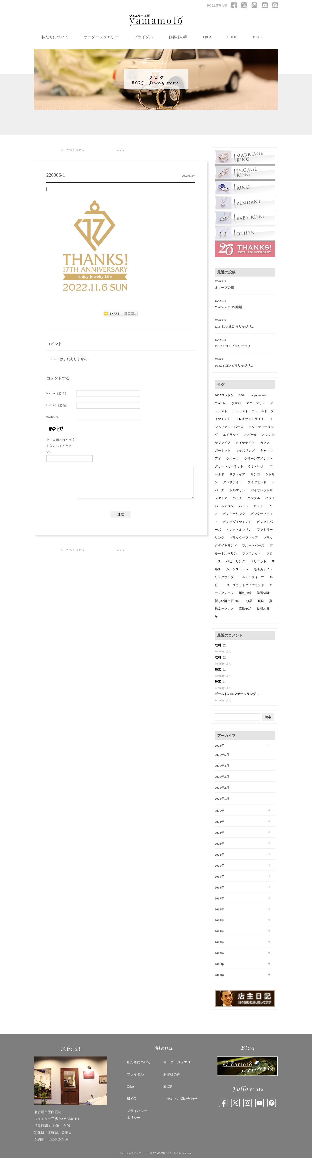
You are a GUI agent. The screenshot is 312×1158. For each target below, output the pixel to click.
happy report (258, 395)
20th (241, 395)
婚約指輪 (245, 593)
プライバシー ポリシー (137, 1114)
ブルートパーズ (253, 545)
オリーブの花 (224, 287)
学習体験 (263, 593)
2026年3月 (222, 776)
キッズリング (245, 450)
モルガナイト (263, 569)
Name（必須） (57, 393)
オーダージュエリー (101, 37)
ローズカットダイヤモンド (245, 585)
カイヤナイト (245, 443)
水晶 (249, 601)
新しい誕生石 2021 (228, 601)
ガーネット (223, 450)
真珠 (261, 601)
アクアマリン (255, 403)
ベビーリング (235, 561)
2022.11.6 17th (75, 150)
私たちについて (54, 37)
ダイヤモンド (256, 482)
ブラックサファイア (243, 537)
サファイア (237, 474)
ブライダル (143, 37)
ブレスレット (251, 553)
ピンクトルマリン (239, 529)
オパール (250, 434)
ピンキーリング (234, 514)
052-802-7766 (58, 1139)
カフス (265, 443)
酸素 (218, 669)
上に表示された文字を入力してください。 (60, 445)
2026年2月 (222, 787)
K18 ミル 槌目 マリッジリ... (234, 326)
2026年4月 (222, 766)
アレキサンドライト (250, 419)
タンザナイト (232, 482)
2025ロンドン (224, 395)
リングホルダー (226, 577)
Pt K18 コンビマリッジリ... (234, 346)
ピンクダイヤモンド (237, 522)
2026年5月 (222, 755)
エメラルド (231, 434)
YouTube (220, 403)
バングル (253, 498)
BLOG (258, 37)
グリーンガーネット (229, 466)
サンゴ (255, 474)
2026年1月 (222, 798)
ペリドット (258, 561)
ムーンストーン (237, 569)
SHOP (232, 37)
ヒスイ (258, 506)
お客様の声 (178, 37)
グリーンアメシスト (258, 458)
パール (243, 506)
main (120, 150)
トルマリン (237, 490)
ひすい (236, 403)
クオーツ (232, 458)
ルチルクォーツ (253, 577)
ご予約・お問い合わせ (180, 1099)
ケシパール (256, 466)
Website (52, 417)
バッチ (237, 498)
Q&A (207, 37)
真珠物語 (245, 609)
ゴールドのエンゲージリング (236, 694)
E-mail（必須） (57, 405)
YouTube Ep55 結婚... (229, 307)
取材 (218, 645)
